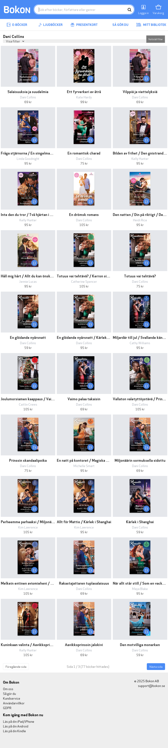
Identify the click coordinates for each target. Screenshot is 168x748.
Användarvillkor (14, 703)
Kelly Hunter (140, 158)
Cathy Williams (140, 342)
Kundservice (11, 698)
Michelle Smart (84, 465)
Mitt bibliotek (151, 25)
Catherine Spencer (84, 281)
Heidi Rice (140, 220)
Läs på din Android (15, 726)
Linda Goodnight (28, 158)
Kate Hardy (84, 97)
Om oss (8, 688)
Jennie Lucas (28, 281)
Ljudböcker (50, 25)
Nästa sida (155, 666)
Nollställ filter (155, 39)
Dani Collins (28, 97)
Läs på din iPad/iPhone (18, 721)
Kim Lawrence (28, 527)
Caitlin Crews (28, 404)
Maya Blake (140, 588)
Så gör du (117, 25)
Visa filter (13, 41)
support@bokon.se (149, 685)
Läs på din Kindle (14, 730)
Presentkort (84, 25)
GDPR (7, 707)
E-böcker (17, 25)
